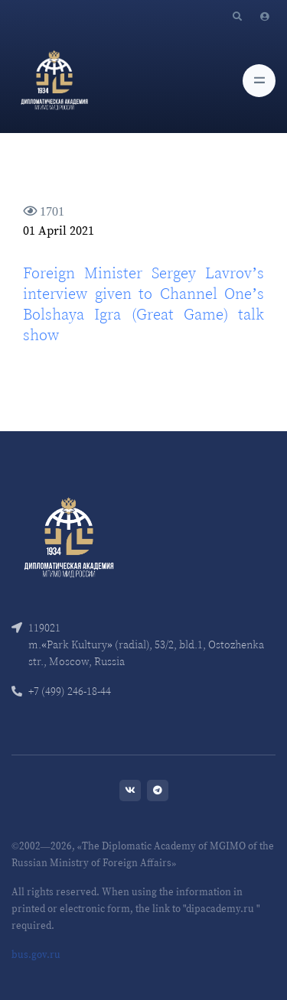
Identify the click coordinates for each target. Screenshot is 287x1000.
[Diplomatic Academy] (54, 80)
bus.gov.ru (35, 954)
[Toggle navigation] (259, 80)
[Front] (68, 535)
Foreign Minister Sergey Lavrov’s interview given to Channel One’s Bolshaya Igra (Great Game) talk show (143, 304)
